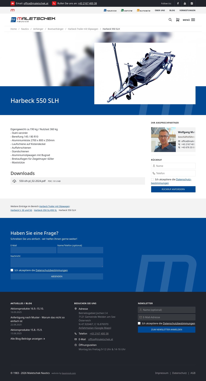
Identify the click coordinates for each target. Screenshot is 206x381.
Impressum (161, 373)
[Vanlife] (126, 10)
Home (14, 28)
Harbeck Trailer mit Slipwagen (83, 28)
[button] (145, 73)
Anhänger (38, 28)
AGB (193, 373)
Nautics (25, 28)
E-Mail (14, 245)
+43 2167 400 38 (87, 3)
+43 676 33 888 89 (191, 147)
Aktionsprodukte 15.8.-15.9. (26, 330)
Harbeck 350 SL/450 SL (45, 210)
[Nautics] (110, 10)
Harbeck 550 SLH (111, 28)
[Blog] (172, 10)
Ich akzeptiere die (39, 270)
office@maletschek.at (36, 3)
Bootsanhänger (55, 28)
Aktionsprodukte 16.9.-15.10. (27, 308)
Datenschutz (179, 373)
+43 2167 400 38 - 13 (192, 144)
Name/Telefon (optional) (69, 245)
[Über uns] (160, 10)
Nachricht (15, 256)
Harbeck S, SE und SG (21, 210)
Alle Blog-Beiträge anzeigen (28, 338)
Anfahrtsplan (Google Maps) (95, 328)
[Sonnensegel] (143, 10)
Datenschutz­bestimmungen (52, 270)
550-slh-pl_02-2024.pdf (32, 181)
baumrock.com (69, 373)
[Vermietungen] (187, 10)
